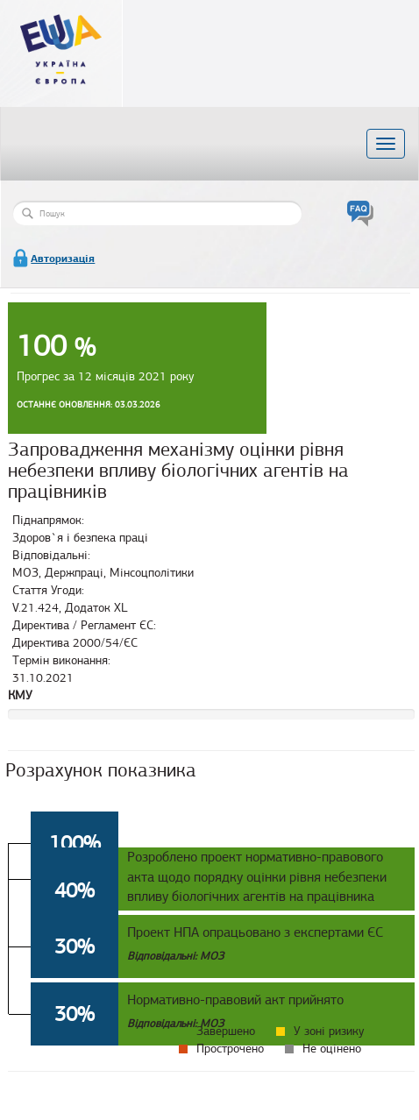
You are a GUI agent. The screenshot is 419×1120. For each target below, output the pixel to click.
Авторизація (63, 259)
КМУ (20, 695)
